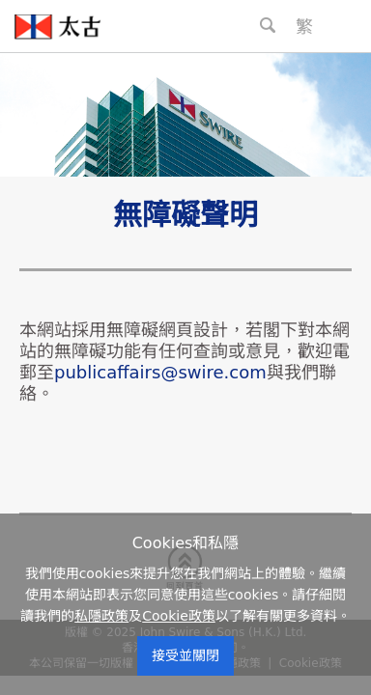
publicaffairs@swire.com (160, 372)
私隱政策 (101, 616)
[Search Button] (267, 25)
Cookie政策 (178, 616)
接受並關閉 (185, 655)
